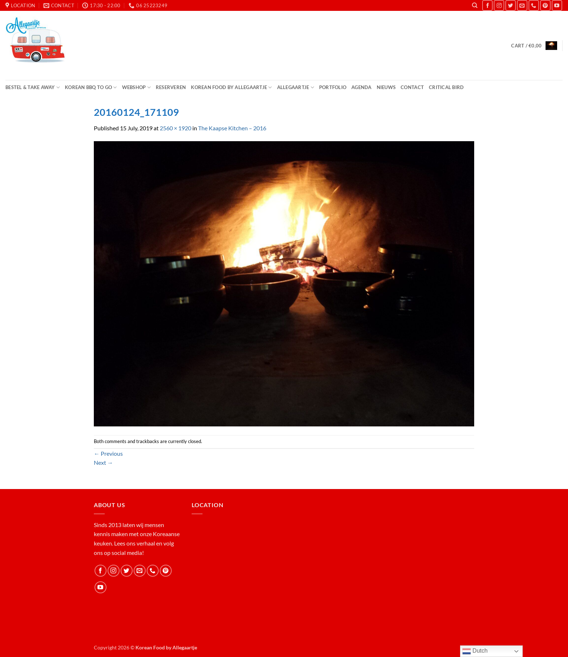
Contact (412, 87)
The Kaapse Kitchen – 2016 (232, 128)
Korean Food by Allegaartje (231, 87)
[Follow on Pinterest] (545, 5)
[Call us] (534, 5)
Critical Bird (446, 87)
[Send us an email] (522, 5)
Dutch (475, 651)
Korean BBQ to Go (91, 87)
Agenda (361, 87)
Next (103, 462)
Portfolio (332, 87)
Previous (108, 453)
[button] (534, 46)
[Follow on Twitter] (510, 5)
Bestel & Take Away (32, 87)
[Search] (474, 5)
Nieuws (386, 87)
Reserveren (171, 87)
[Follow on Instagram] (499, 5)
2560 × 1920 (175, 128)
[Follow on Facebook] (487, 5)
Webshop (136, 87)
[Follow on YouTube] (557, 5)
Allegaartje (295, 87)
